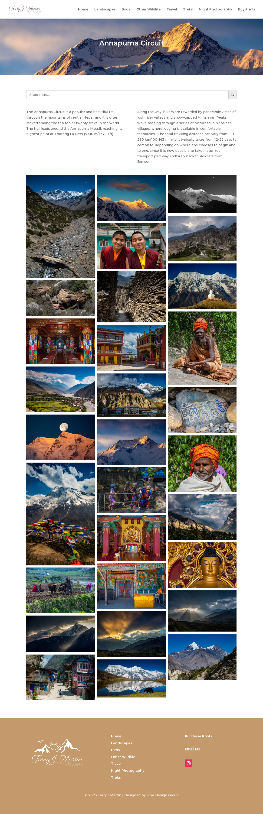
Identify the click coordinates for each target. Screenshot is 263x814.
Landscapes (104, 9)
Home (83, 9)
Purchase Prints (198, 736)
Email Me (192, 749)
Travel (172, 9)
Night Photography (215, 9)
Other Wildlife (148, 9)
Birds (126, 9)
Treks (188, 9)
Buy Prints (247, 9)
